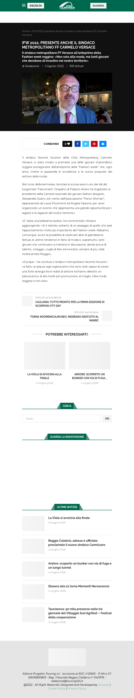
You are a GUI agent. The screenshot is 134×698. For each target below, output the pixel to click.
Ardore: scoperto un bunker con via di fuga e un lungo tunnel (80, 565)
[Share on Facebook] (78, 144)
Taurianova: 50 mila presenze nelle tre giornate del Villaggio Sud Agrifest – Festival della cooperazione (80, 613)
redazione (32, 66)
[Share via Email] (102, 144)
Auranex (103, 685)
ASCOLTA (36, 5)
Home (26, 31)
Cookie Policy (56, 688)
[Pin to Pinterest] (94, 144)
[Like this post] (68, 144)
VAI (107, 418)
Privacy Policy (77, 688)
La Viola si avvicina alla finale (69, 518)
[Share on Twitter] (85, 144)
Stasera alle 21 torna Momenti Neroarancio (78, 586)
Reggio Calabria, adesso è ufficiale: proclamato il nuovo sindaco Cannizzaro (76, 543)
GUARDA (98, 5)
